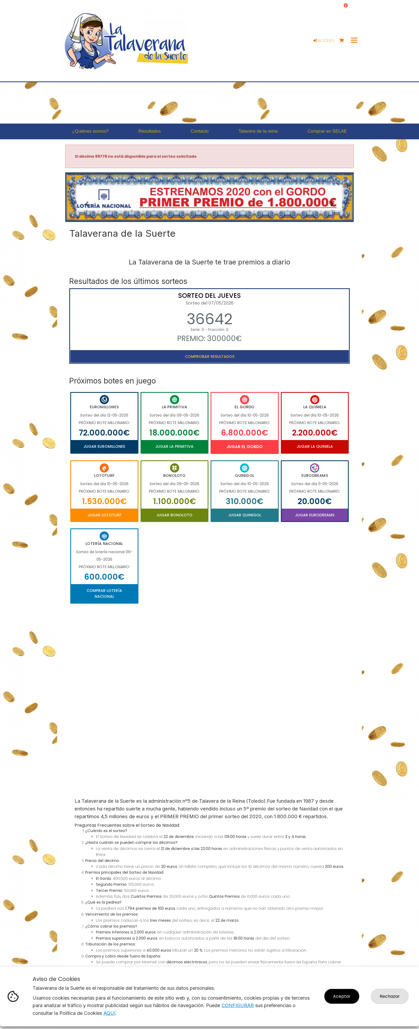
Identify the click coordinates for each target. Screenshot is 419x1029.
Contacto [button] (200, 131)
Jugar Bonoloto (174, 515)
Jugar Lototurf (104, 515)
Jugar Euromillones (104, 446)
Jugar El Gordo (244, 446)
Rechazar (390, 996)
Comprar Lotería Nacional (104, 593)
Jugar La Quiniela (315, 446)
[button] (86, 204)
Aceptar (342, 996)
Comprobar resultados (209, 356)
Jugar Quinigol (244, 515)
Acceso (323, 40)
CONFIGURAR (238, 1005)
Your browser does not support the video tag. (209, 695)
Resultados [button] (149, 131)
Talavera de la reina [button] (258, 131)
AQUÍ (109, 1013)
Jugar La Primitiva (174, 446)
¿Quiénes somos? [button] (90, 131)
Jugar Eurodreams (314, 515)
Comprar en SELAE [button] (327, 131)
